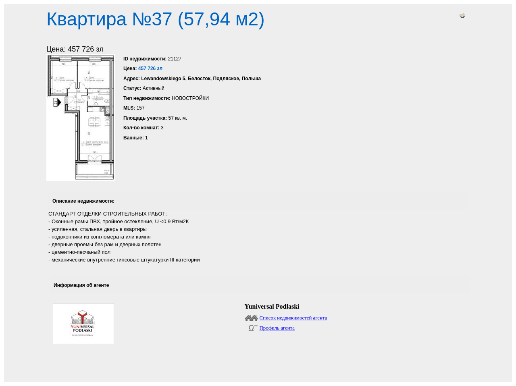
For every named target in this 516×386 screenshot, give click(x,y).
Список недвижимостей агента (293, 318)
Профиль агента (277, 328)
